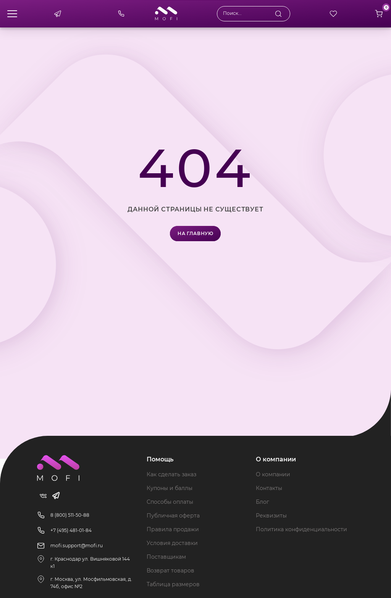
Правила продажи (173, 529)
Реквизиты (271, 515)
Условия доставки (172, 543)
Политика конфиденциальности (301, 529)
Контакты (269, 488)
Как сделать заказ (171, 474)
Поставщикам (166, 556)
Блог (262, 501)
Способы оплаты (170, 501)
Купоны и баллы (169, 488)
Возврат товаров (170, 570)
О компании (273, 474)
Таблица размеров (173, 584)
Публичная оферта (173, 515)
